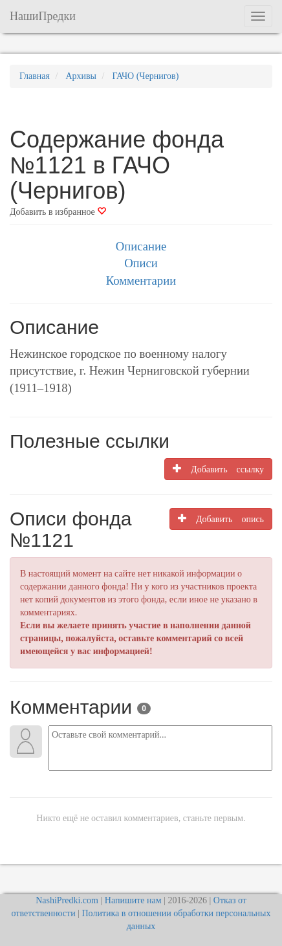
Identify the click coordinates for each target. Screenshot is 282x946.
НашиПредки (43, 16)
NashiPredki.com (67, 900)
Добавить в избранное (58, 212)
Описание (141, 246)
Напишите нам (133, 900)
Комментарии (141, 280)
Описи (141, 263)
